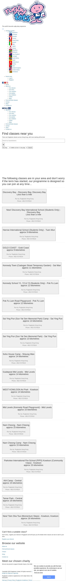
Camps (7, 102)
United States (16, 69)
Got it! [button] (49, 577)
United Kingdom (16, 68)
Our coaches (12, 91)
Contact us (8, 105)
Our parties (12, 93)
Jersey (14, 48)
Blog (10, 98)
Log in (10, 78)
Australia (14, 34)
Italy (13, 44)
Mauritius (14, 50)
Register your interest (8, 539)
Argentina (14, 32)
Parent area (9, 76)
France (14, 38)
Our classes (12, 88)
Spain (13, 60)
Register (11, 80)
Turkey (14, 64)
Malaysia (14, 52)
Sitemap (4, 580)
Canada (14, 36)
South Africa (15, 58)
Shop (7, 103)
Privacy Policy (11, 580)
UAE (13, 66)
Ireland (14, 42)
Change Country (10, 30)
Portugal (14, 56)
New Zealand (16, 54)
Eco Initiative (12, 95)
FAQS (10, 96)
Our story (11, 89)
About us (8, 86)
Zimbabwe (15, 71)
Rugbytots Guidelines (22, 580)
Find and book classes (12, 100)
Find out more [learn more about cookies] (38, 572)
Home (7, 84)
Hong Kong (15, 40)
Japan (14, 46)
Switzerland (15, 62)
